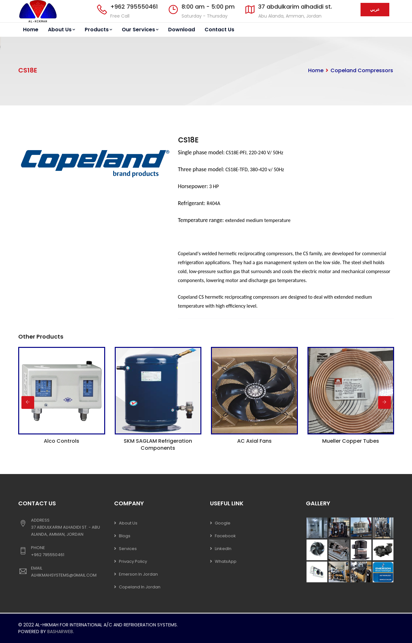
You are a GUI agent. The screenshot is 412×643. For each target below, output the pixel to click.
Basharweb (60, 631)
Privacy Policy (133, 561)
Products (98, 29)
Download (181, 29)
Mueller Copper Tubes (350, 441)
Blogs (124, 536)
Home (30, 29)
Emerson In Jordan (138, 574)
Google (222, 523)
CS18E (188, 140)
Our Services (140, 29)
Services (128, 549)
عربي (375, 9)
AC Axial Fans (254, 441)
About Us (61, 29)
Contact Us (219, 29)
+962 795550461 (134, 7)
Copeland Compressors (361, 70)
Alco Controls (61, 441)
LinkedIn (223, 549)
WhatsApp (226, 561)
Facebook (225, 536)
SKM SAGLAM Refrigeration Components (158, 444)
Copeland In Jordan (139, 587)
